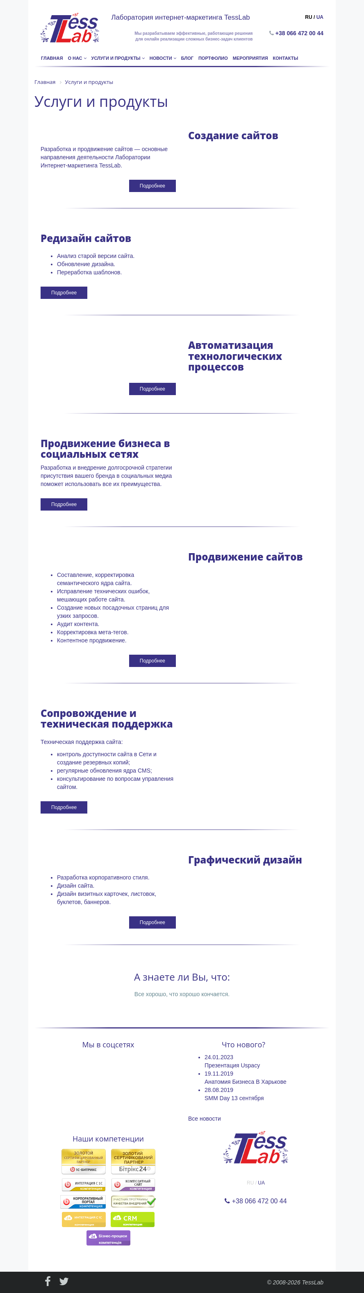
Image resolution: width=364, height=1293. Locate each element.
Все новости (204, 1118)
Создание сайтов (233, 135)
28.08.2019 (219, 1090)
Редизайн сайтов (86, 238)
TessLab (312, 1282)
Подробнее (152, 186)
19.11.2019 (219, 1073)
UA (319, 17)
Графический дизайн (245, 859)
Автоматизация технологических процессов (235, 355)
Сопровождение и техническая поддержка (107, 718)
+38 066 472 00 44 (301, 33)
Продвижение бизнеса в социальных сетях (105, 448)
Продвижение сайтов (245, 556)
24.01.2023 (219, 1057)
